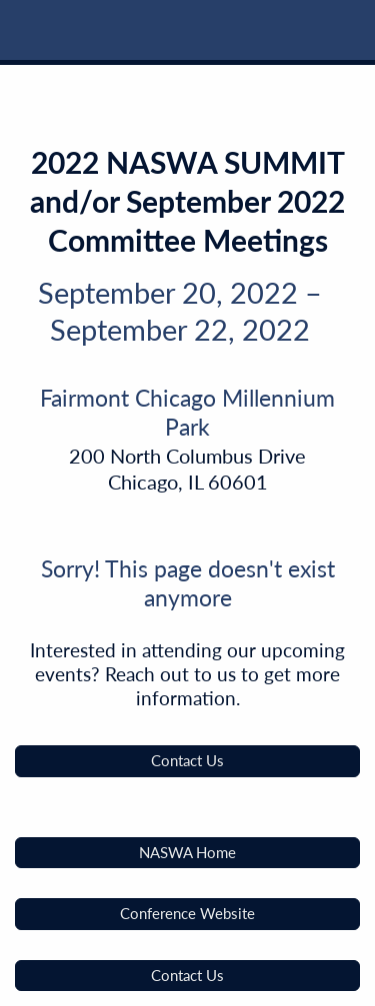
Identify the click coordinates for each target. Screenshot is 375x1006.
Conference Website (187, 913)
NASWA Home (187, 852)
